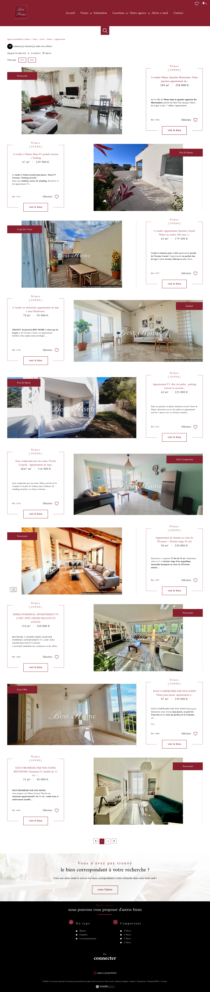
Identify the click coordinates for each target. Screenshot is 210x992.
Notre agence (138, 13)
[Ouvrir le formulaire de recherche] (105, 30)
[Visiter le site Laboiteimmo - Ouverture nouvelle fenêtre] (105, 987)
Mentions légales (121, 981)
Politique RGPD (153, 981)
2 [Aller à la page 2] (108, 841)
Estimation (100, 13)
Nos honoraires (97, 981)
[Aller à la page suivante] (114, 841)
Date (32, 60)
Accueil (70, 13)
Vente (35, 39)
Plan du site (109, 981)
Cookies (164, 981)
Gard (42, 39)
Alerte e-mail (160, 13)
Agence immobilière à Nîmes (18, 39)
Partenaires (141, 981)
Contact (178, 13)
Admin (132, 981)
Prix (22, 60)
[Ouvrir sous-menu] (91, 13)
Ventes (84, 13)
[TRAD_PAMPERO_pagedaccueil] (21, 19)
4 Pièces (127, 947)
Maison (82, 947)
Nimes (49, 39)
